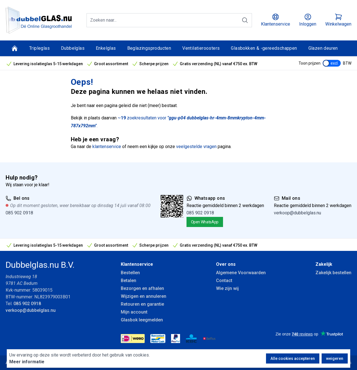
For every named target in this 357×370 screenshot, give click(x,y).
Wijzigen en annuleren (143, 296)
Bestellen (130, 272)
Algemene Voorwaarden (241, 272)
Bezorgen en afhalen (142, 288)
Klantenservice (137, 264)
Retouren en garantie (142, 304)
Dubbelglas (73, 48)
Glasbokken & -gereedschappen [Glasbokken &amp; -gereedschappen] (264, 48)
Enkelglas (106, 48)
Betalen (128, 280)
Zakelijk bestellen (333, 272)
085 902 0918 (19, 212)
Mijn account (134, 312)
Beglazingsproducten (149, 48)
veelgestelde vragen (196, 146)
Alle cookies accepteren (292, 358)
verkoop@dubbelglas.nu (297, 212)
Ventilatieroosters (201, 48)
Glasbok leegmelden (142, 320)
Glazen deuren (323, 48)
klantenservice (106, 146)
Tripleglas (39, 48)
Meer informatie (26, 361)
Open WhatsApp (205, 222)
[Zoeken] (245, 20)
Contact (224, 280)
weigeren (334, 358)
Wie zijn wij (227, 288)
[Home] (15, 48)
